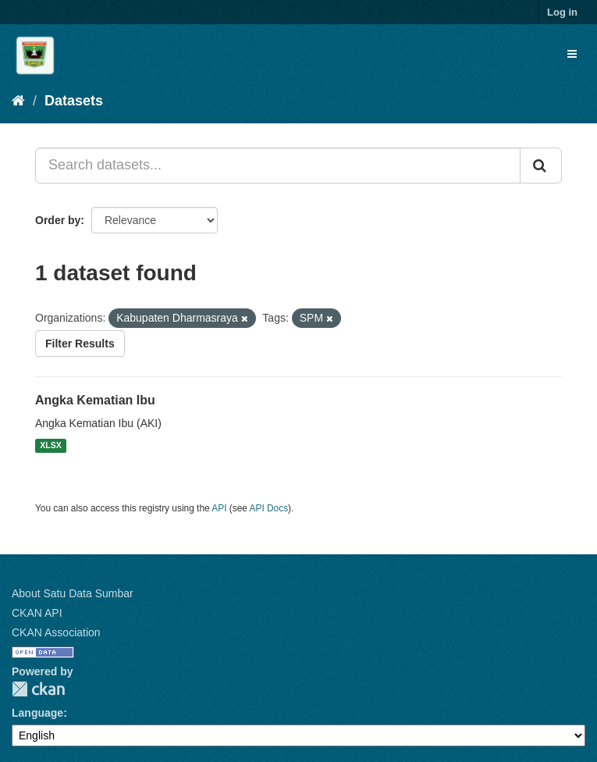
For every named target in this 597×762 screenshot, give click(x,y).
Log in (562, 12)
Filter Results (80, 343)
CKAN (38, 689)
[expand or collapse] (572, 53)
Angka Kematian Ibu (95, 400)
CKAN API (37, 613)
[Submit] (541, 165)
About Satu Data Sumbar (72, 593)
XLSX (50, 445)
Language (37, 713)
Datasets (73, 101)
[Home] (18, 101)
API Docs (269, 508)
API (218, 508)
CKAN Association (56, 632)
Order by (57, 220)
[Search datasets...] (278, 165)
